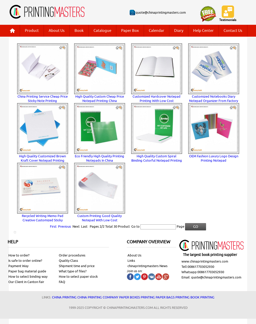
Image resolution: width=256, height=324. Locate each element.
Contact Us (233, 30)
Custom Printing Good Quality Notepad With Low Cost (99, 218)
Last (84, 226)
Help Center (203, 30)
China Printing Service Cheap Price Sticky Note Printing (42, 98)
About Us (57, 30)
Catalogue (102, 30)
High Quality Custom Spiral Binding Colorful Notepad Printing (156, 158)
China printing (64, 297)
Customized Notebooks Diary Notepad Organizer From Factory (213, 98)
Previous (64, 226)
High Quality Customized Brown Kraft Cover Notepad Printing (42, 158)
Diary (178, 30)
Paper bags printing (173, 297)
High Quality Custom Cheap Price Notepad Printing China (99, 98)
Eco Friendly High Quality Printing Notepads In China (99, 158)
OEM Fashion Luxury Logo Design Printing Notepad (213, 158)
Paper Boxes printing (137, 297)
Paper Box (130, 30)
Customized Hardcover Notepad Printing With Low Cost (156, 98)
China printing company (97, 297)
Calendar (156, 30)
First (53, 226)
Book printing (202, 297)
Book (79, 30)
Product (32, 30)
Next (76, 226)
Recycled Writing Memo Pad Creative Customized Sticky (42, 218)
